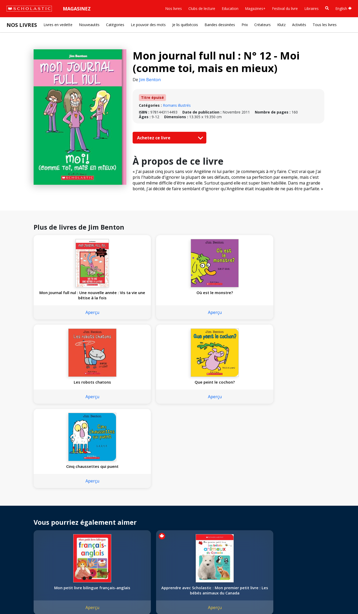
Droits (75, 503)
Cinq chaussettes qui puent (296, 295)
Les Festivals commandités (32, 541)
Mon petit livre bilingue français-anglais (60, 429)
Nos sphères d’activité (27, 516)
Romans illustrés (177, 105)
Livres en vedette (58, 24)
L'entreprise (19, 503)
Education (230, 8)
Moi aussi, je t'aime (237, 424)
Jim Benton (150, 79)
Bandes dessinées (220, 24)
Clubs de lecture (201, 8)
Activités (299, 24)
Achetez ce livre (169, 138)
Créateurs (262, 24)
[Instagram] (111, 504)
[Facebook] (121, 504)
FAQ (73, 516)
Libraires (311, 8)
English (343, 8)
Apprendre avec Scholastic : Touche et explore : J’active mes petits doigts (178, 429)
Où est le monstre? (119, 292)
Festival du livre (285, 8)
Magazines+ (255, 8)
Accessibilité (19, 528)
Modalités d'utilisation (99, 598)
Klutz (281, 24)
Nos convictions (22, 509)
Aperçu (60, 317)
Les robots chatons (178, 292)
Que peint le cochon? (237, 292)
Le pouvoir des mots (148, 24)
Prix (245, 24)
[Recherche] (327, 8)
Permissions (80, 509)
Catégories (115, 24)
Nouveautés (89, 24)
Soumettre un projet (26, 559)
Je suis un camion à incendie (296, 427)
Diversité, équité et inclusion (33, 522)
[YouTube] (131, 504)
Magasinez (77, 8)
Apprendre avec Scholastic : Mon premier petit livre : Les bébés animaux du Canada (119, 429)
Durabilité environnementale (33, 547)
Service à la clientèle (126, 511)
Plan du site (19, 598)
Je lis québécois (185, 24)
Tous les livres (325, 24)
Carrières (16, 553)
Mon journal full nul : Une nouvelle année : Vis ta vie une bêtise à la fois (60, 298)
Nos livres (173, 8)
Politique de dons (24, 534)
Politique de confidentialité (55, 598)
